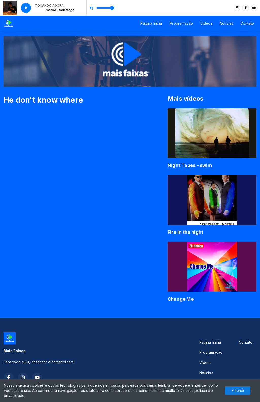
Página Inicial (151, 23)
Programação (181, 23)
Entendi (238, 390)
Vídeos (206, 23)
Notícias (226, 23)
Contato (247, 23)
